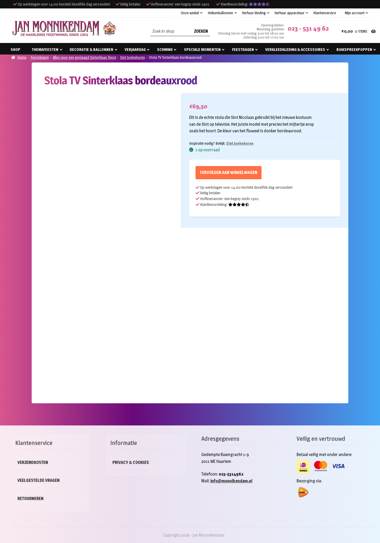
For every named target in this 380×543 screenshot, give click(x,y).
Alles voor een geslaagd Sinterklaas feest (84, 57)
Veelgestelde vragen (38, 480)
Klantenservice (324, 13)
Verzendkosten (32, 462)
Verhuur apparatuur (289, 13)
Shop (15, 49)
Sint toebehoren (132, 57)
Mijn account (354, 13)
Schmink (165, 49)
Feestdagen (243, 49)
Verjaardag (135, 49)
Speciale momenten (202, 49)
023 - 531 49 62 (308, 28)
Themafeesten (45, 49)
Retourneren (30, 498)
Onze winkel (190, 13)
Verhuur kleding (254, 13)
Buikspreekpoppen (354, 49)
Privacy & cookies (130, 462)
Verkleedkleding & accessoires (295, 49)
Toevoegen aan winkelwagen (228, 172)
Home (21, 57)
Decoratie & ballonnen (91, 49)
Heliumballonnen (220, 13)
